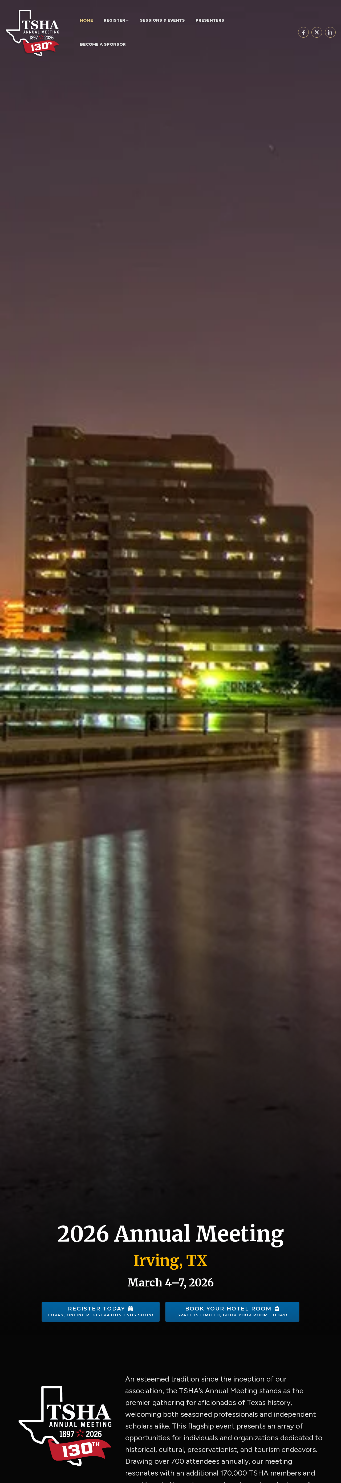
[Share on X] (316, 32)
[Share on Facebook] (303, 32)
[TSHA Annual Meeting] (34, 31)
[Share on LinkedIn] (330, 32)
